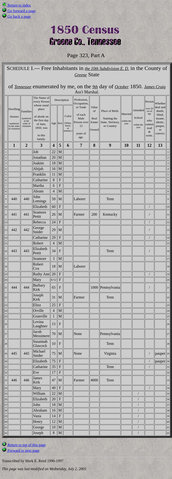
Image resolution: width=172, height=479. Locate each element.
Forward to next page (20, 451)
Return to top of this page (24, 445)
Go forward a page (19, 11)
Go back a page (16, 16)
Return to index (16, 5)
